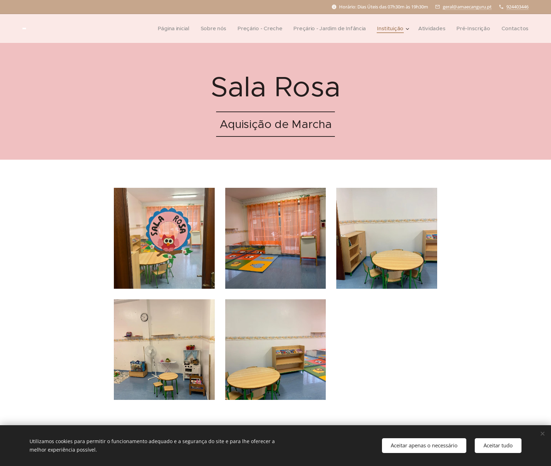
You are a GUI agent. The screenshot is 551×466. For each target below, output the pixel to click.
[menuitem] (165, 28)
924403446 (517, 7)
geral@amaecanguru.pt (467, 7)
